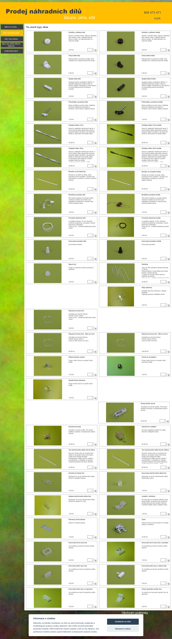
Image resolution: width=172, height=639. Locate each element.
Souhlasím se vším (123, 622)
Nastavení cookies (123, 629)
